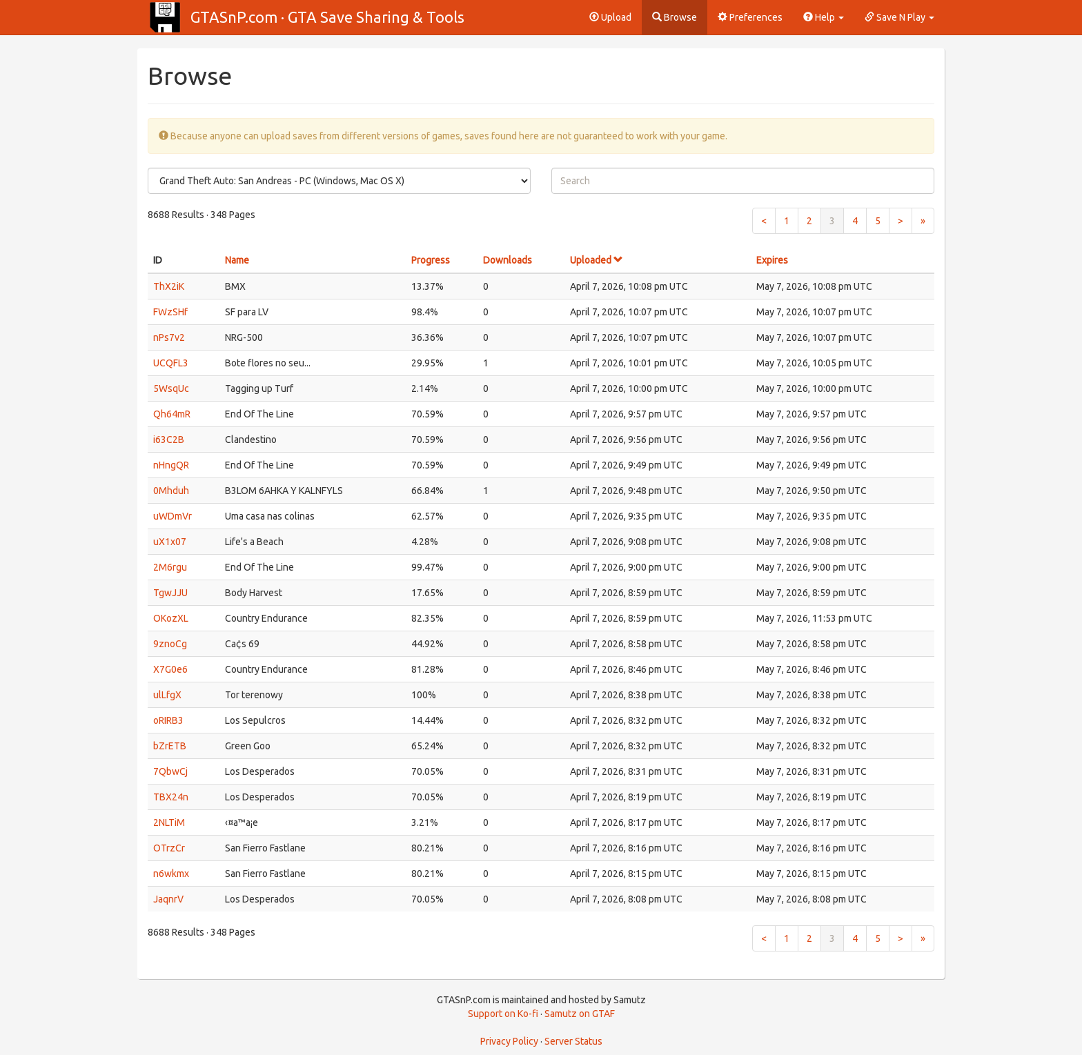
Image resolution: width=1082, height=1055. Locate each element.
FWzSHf (170, 311)
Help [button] (823, 17)
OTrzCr (169, 848)
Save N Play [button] (899, 17)
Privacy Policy (509, 1041)
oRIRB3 (168, 720)
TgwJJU (170, 592)
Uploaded (596, 260)
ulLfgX (167, 694)
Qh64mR (171, 414)
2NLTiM (169, 822)
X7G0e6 (170, 669)
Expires (772, 260)
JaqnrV (168, 899)
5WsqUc (171, 388)
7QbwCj (170, 771)
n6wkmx (171, 873)
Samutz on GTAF (579, 1013)
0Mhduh (171, 490)
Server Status (573, 1041)
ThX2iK (168, 286)
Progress (430, 260)
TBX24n (170, 796)
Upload (610, 17)
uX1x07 (169, 541)
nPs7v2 (169, 337)
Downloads (507, 260)
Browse (674, 17)
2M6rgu (170, 567)
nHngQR (171, 465)
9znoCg (170, 643)
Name (237, 260)
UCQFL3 (170, 362)
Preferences (750, 17)
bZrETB (169, 745)
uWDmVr (172, 516)
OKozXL (170, 618)
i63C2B (168, 439)
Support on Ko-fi (503, 1013)
